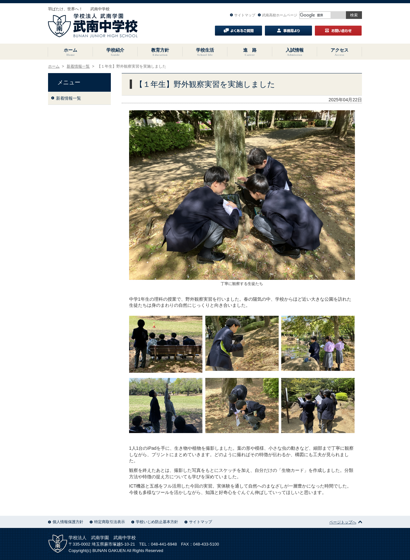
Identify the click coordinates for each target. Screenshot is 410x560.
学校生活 (205, 51)
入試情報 (294, 51)
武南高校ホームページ (277, 15)
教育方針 (160, 51)
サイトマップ (242, 15)
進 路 (249, 51)
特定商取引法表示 (107, 522)
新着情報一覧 (78, 66)
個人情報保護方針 (65, 522)
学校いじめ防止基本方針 (154, 522)
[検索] (315, 15)
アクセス (339, 51)
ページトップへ (345, 522)
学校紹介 (115, 51)
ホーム (70, 51)
